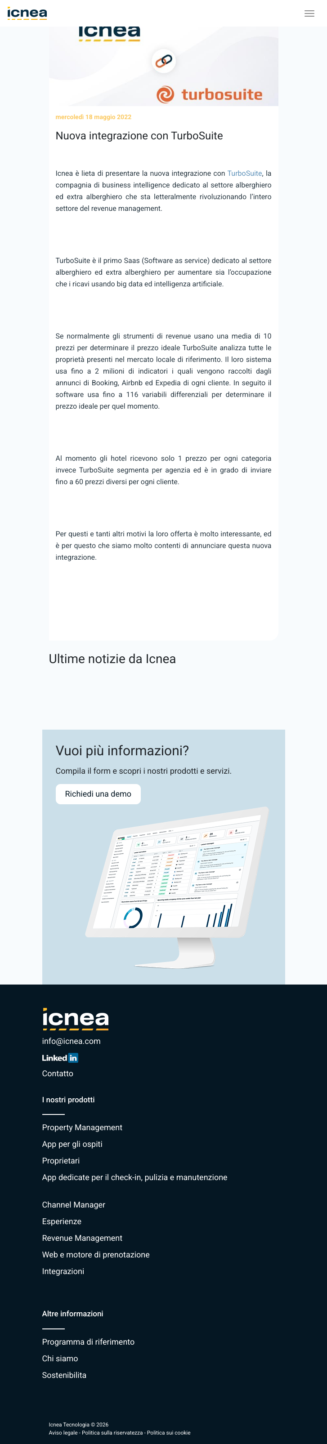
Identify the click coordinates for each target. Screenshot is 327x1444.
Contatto (57, 1074)
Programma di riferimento (88, 1342)
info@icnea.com (71, 1041)
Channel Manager (74, 1205)
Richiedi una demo (98, 794)
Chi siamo (60, 1359)
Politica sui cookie (169, 1433)
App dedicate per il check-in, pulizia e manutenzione (135, 1177)
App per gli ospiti (72, 1144)
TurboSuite (245, 173)
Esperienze (61, 1221)
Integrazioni (63, 1271)
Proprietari (61, 1161)
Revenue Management (82, 1238)
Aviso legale (63, 1433)
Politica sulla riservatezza (112, 1433)
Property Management (82, 1127)
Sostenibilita (64, 1375)
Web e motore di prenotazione (96, 1255)
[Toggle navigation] (309, 13)
